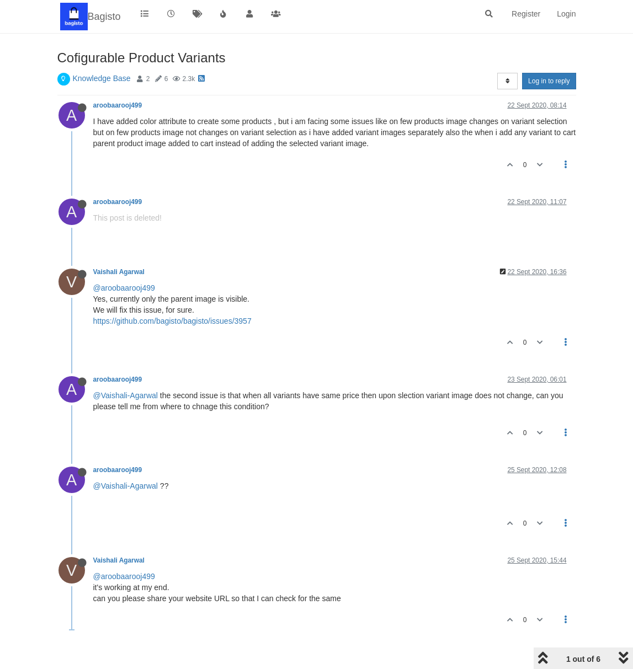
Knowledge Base (102, 78)
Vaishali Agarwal (119, 272)
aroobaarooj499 (117, 105)
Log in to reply (549, 81)
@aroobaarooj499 (124, 287)
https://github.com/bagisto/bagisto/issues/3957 (172, 321)
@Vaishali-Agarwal (125, 395)
